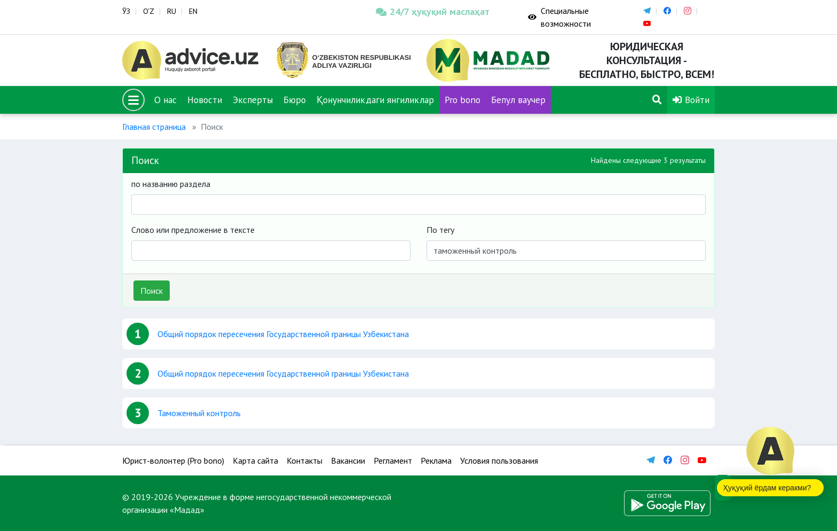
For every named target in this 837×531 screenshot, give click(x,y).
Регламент (393, 460)
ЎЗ (126, 11)
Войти (691, 99)
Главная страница (154, 126)
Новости (204, 99)
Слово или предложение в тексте (193, 229)
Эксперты (253, 99)
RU (171, 11)
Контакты (304, 460)
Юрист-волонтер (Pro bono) (173, 460)
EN (193, 11)
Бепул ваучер (518, 99)
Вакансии (348, 460)
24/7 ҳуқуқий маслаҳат (432, 11)
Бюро (294, 99)
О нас (165, 99)
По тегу (440, 229)
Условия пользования (499, 460)
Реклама (436, 460)
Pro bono (462, 99)
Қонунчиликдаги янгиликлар (375, 99)
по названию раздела (170, 183)
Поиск (151, 290)
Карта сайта (255, 460)
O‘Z (148, 11)
